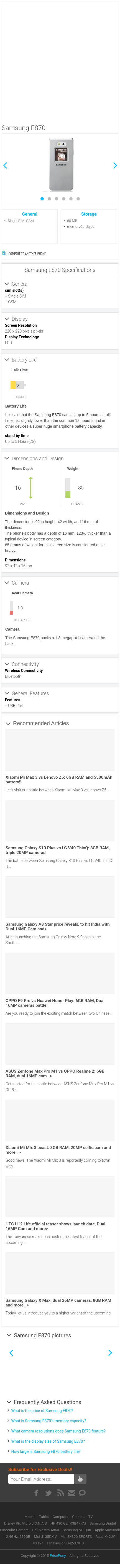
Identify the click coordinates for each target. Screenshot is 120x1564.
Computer (61, 1517)
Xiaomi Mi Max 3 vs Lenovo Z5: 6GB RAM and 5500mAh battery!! (59, 779)
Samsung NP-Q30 (77, 1530)
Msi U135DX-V (45, 1536)
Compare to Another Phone (24, 253)
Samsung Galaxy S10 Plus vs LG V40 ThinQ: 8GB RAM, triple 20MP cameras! (58, 850)
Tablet (44, 1517)
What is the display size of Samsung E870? (48, 1441)
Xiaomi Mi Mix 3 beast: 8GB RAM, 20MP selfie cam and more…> (58, 1150)
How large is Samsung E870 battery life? (45, 1451)
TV (90, 1517)
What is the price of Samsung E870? (42, 1410)
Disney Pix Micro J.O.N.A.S (25, 1523)
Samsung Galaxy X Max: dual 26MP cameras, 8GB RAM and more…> (58, 1303)
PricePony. (58, 1556)
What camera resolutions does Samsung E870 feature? (58, 1431)
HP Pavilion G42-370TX (65, 1543)
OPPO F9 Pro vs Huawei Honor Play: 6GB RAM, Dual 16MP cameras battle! (55, 1003)
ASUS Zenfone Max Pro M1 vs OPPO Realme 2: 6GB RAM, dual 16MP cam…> (55, 1073)
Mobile (30, 1517)
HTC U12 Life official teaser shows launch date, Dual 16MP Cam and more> (55, 1226)
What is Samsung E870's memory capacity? (48, 1421)
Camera (78, 1517)
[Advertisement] (59, 61)
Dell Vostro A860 (45, 1530)
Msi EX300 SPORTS (76, 1536)
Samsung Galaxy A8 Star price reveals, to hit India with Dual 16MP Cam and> (57, 926)
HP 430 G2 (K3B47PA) (68, 1523)
